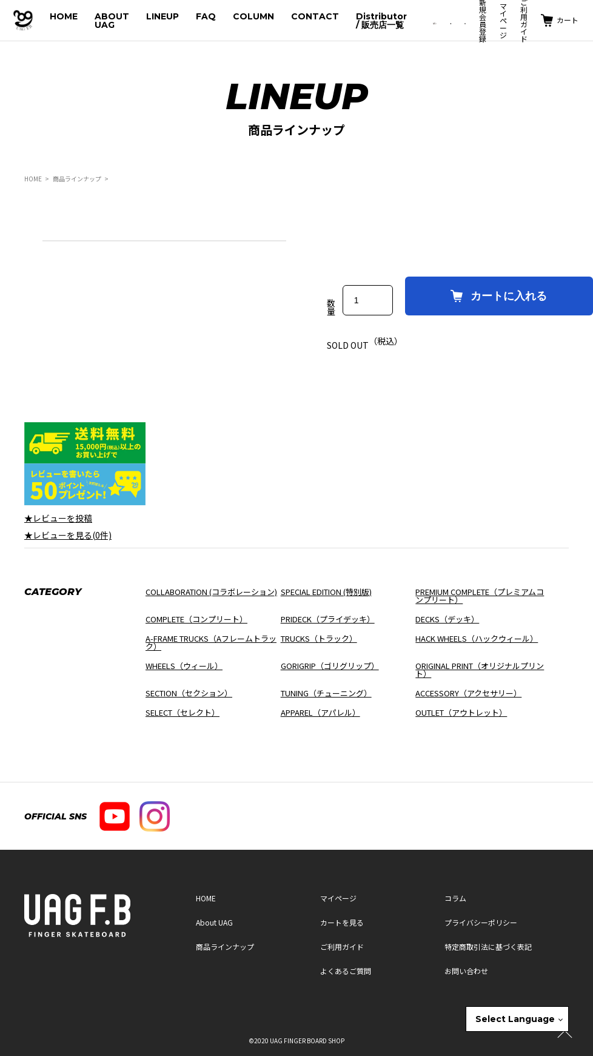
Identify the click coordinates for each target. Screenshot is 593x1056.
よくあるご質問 (345, 971)
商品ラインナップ (77, 178)
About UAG (214, 922)
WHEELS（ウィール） (184, 665)
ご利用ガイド (342, 946)
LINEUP (162, 16)
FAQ (206, 16)
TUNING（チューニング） (326, 693)
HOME (64, 16)
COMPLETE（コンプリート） (196, 619)
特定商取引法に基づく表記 (488, 946)
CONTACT (315, 16)
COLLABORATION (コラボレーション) (211, 591)
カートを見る (342, 922)
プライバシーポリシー (480, 922)
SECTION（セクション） (189, 693)
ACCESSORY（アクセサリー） (468, 693)
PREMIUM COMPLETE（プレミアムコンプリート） (479, 595)
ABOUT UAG (112, 20)
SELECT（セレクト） (182, 712)
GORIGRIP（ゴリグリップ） (330, 665)
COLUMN (253, 16)
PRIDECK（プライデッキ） (328, 619)
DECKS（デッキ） (447, 619)
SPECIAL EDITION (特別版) (326, 591)
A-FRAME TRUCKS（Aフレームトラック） (211, 642)
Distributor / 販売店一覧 (381, 20)
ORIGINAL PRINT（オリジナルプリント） (479, 669)
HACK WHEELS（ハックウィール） (476, 638)
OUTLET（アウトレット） (461, 712)
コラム (455, 898)
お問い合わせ (466, 971)
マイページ (503, 20)
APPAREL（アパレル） (320, 712)
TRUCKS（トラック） (319, 638)
